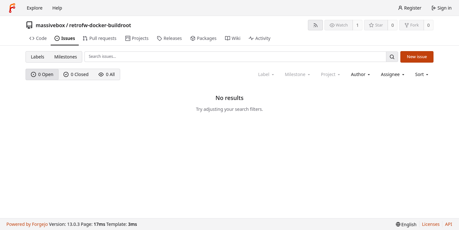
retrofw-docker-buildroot (100, 25)
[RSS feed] (315, 25)
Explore (34, 8)
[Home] (12, 8)
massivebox (50, 25)
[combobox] (361, 74)
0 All (106, 74)
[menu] (422, 74)
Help (57, 8)
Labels (37, 57)
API (448, 224)
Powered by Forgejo (27, 224)
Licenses (431, 224)
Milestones (65, 57)
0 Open (42, 74)
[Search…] (392, 56)
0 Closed (76, 74)
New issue (417, 56)
